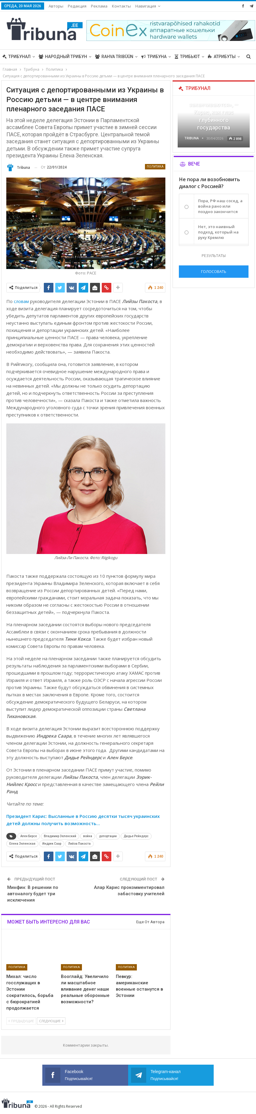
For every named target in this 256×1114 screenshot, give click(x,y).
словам (21, 301)
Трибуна (154, 56)
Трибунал (16, 56)
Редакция (77, 6)
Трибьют (187, 56)
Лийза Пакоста (79, 843)
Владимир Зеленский (60, 836)
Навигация (145, 6)
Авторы (56, 6)
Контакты (121, 6)
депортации (108, 836)
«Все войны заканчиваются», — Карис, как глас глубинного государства (213, 112)
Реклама (99, 6)
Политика (155, 166)
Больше (217, 56)
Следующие (51, 1021)
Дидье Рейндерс (136, 836)
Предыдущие (21, 1021)
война (87, 836)
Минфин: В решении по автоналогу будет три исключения (32, 894)
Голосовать (213, 271)
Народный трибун (63, 56)
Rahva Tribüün (114, 56)
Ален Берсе (28, 836)
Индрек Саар (51, 843)
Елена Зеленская (22, 843)
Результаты (214, 255)
